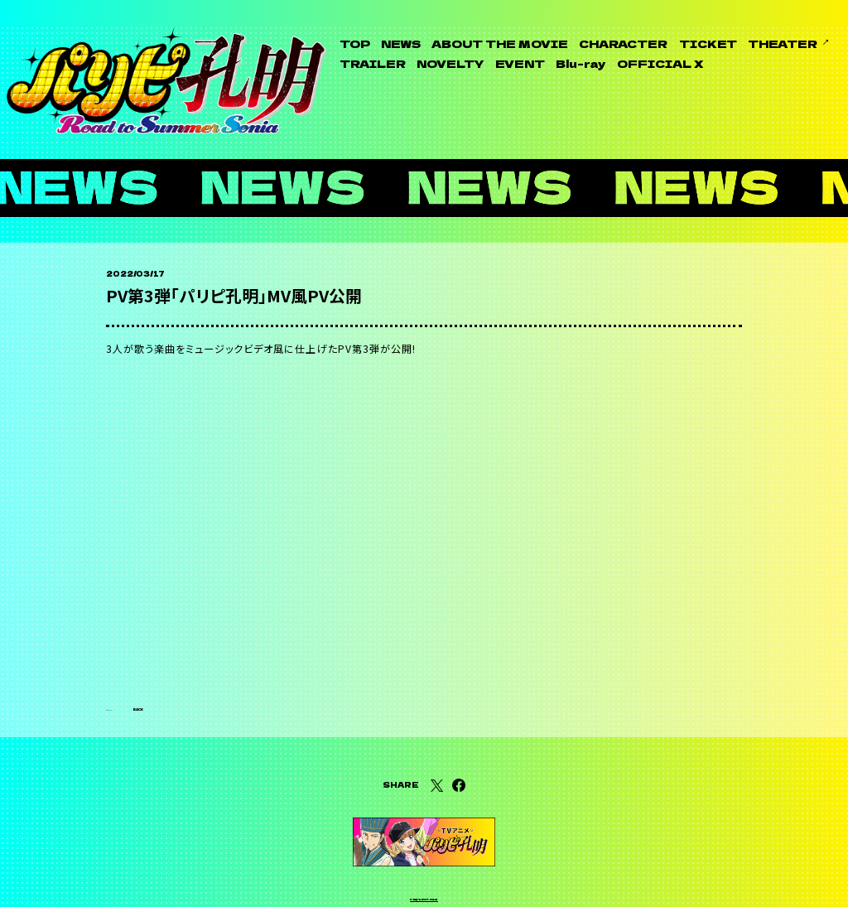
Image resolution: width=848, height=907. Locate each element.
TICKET (708, 43)
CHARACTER (623, 43)
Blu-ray (580, 63)
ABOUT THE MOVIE (499, 43)
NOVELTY (450, 63)
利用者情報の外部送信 (424, 871)
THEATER (782, 43)
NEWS (401, 43)
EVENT (520, 63)
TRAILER (373, 63)
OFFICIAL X (660, 63)
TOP (355, 43)
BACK (156, 655)
